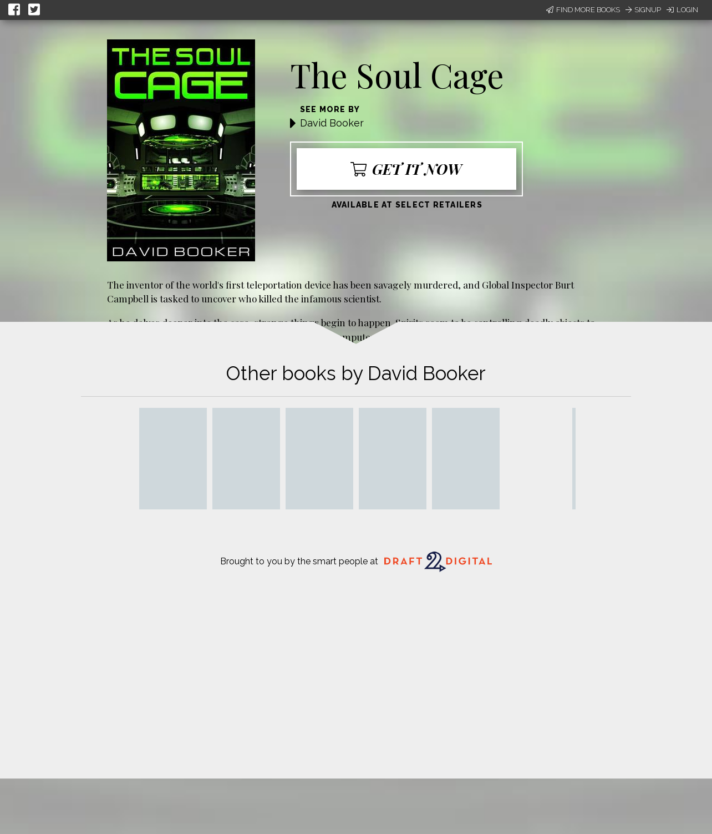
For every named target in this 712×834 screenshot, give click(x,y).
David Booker (332, 123)
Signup (643, 10)
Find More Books (583, 10)
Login (682, 10)
